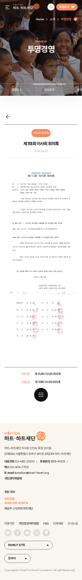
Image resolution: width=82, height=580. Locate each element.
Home (40, 19)
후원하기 (67, 7)
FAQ (46, 523)
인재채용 (58, 523)
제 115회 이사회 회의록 (47, 382)
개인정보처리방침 (29, 523)
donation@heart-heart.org (31, 473)
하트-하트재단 (26, 7)
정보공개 (49, 90)
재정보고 (16, 90)
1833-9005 (57, 461)
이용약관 (9, 523)
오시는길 (73, 523)
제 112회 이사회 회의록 (48, 374)
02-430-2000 (25, 461)
